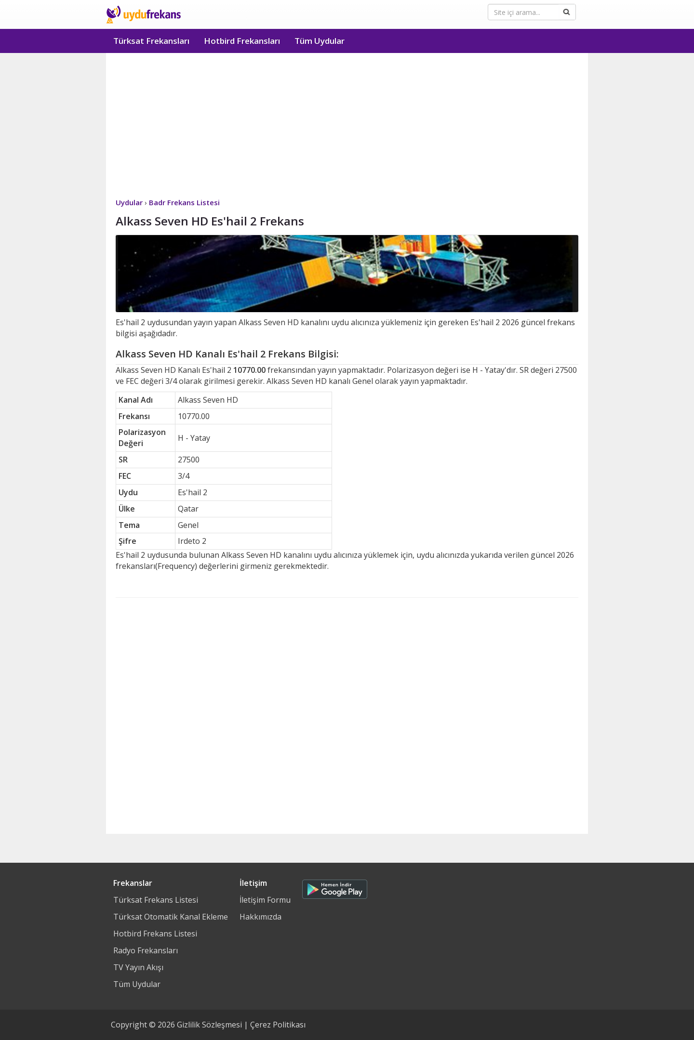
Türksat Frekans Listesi (155, 900)
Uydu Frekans (143, 14)
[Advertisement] (347, 125)
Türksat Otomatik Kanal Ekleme (170, 916)
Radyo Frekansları (145, 950)
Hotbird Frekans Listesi (155, 933)
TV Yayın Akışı (138, 967)
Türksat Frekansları (151, 40)
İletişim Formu (265, 900)
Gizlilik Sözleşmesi (209, 1024)
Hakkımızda (260, 916)
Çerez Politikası (278, 1024)
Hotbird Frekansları (242, 40)
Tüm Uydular (319, 40)
